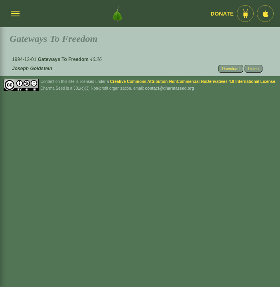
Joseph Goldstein (32, 68)
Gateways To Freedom (64, 59)
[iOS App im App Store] (265, 13)
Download (230, 69)
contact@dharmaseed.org (169, 88)
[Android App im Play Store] (245, 13)
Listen (253, 69)
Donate (222, 14)
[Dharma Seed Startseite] (117, 13)
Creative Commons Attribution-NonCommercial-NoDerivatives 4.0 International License (192, 81)
